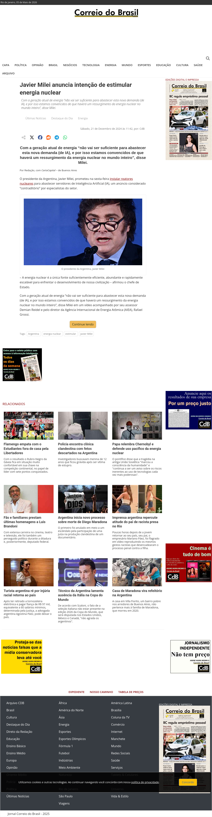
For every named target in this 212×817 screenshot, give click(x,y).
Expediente (76, 692)
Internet (116, 732)
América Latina (121, 703)
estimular (70, 333)
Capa (5, 65)
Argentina (33, 333)
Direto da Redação (19, 732)
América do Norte (71, 710)
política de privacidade (145, 782)
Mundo (127, 65)
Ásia (62, 717)
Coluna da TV (120, 717)
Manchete (118, 739)
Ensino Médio (15, 753)
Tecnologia (91, 65)
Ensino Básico (16, 746)
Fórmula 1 (66, 746)
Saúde (198, 65)
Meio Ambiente (69, 767)
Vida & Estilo (119, 796)
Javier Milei (86, 333)
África (63, 703)
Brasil (53, 65)
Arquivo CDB (15, 703)
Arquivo (8, 73)
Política (21, 65)
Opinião (37, 65)
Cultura (182, 65)
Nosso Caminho (101, 692)
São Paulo (66, 796)
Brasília (116, 710)
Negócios (70, 65)
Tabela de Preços (130, 692)
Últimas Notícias (35, 118)
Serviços (117, 767)
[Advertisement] (106, 39)
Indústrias (66, 760)
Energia (110, 65)
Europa (11, 760)
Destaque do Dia (62, 118)
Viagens (64, 803)
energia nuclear (52, 333)
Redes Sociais (120, 753)
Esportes (144, 65)
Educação (163, 65)
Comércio (117, 724)
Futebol (64, 753)
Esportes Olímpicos (72, 739)
